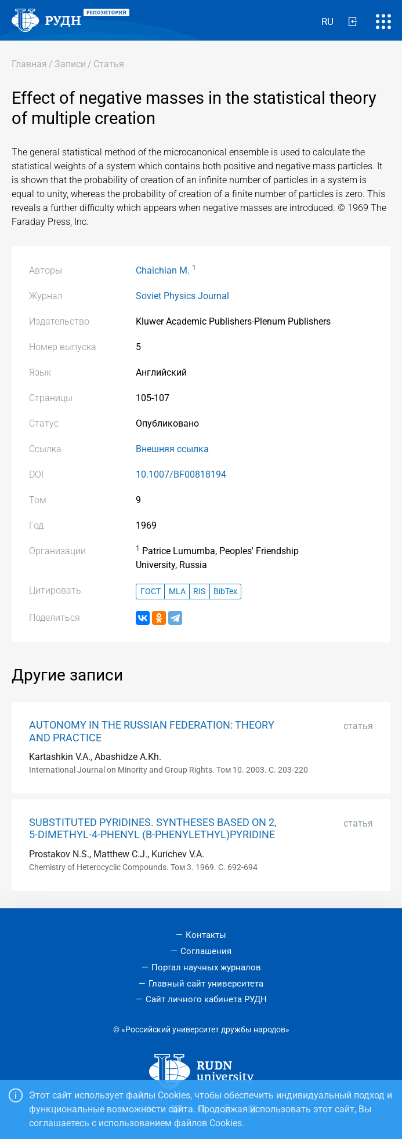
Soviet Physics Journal (182, 295)
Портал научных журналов (206, 967)
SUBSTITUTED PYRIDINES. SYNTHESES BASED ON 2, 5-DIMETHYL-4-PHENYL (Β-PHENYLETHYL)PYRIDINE (153, 828)
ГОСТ (150, 591)
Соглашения (205, 951)
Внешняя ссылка (172, 448)
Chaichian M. (163, 270)
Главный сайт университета (206, 983)
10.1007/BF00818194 (181, 474)
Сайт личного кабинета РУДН (206, 999)
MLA (177, 591)
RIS (199, 591)
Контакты (206, 935)
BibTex (225, 591)
